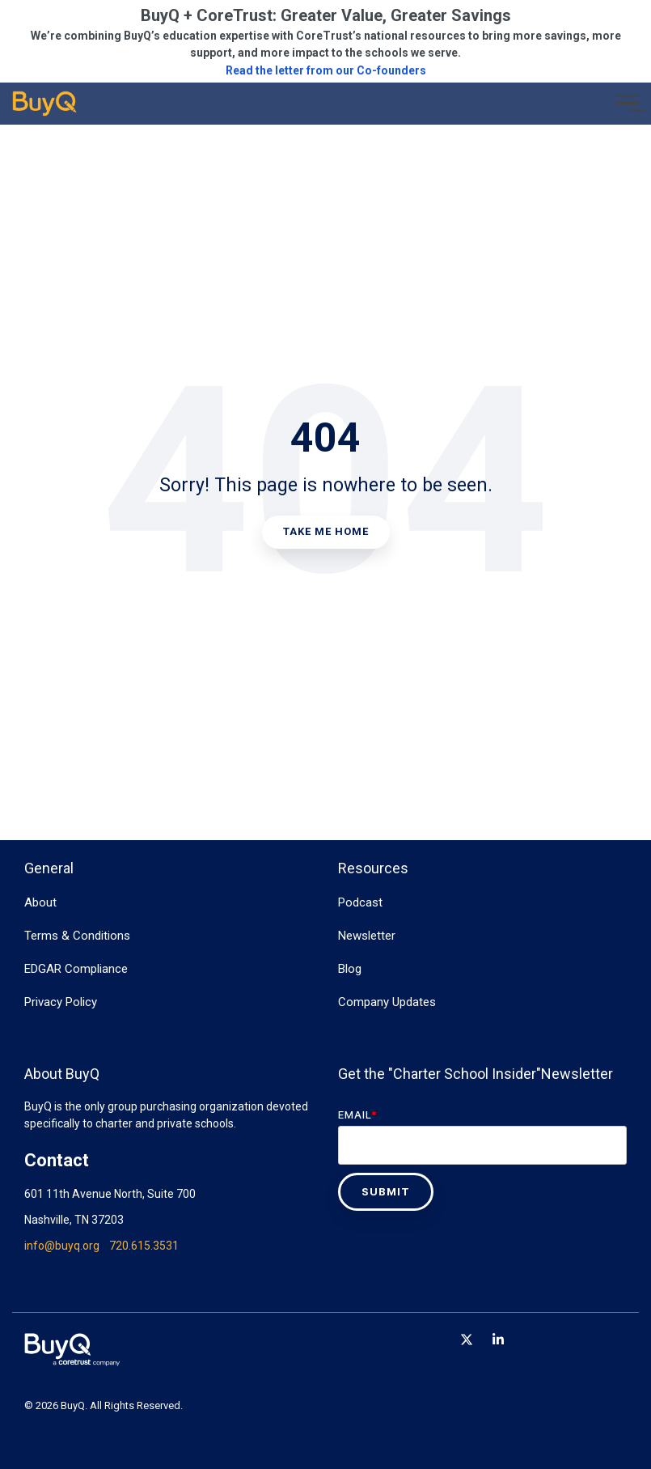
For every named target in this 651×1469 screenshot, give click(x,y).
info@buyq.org (61, 1245)
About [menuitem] (40, 902)
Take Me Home (326, 531)
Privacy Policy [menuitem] (60, 1002)
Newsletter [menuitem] (366, 935)
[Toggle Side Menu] (627, 102)
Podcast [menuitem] (360, 902)
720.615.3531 (144, 1245)
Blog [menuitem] (349, 969)
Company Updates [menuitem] (387, 1002)
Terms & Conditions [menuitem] (77, 935)
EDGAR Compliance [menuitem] (76, 969)
